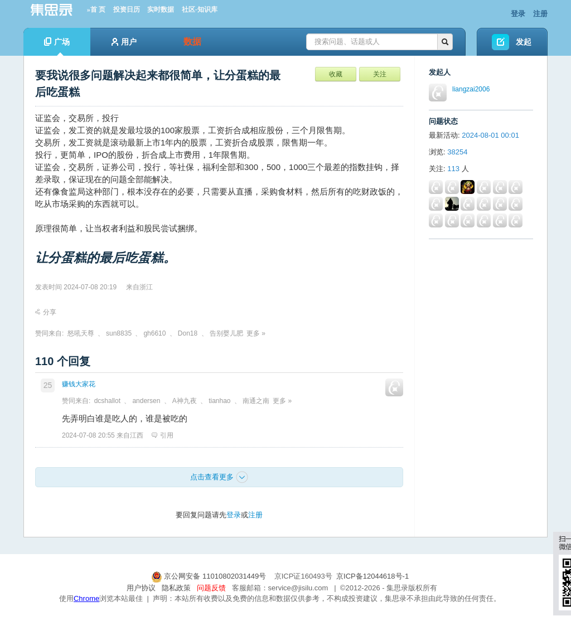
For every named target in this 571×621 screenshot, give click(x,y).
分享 (45, 312)
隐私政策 (176, 588)
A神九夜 (184, 401)
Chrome (86, 598)
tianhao (219, 401)
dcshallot (107, 401)
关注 (379, 74)
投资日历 (126, 9)
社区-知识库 (199, 9)
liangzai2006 (471, 89)
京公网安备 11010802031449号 (209, 576)
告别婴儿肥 (226, 333)
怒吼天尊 (80, 333)
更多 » (255, 333)
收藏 (335, 74)
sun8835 (119, 333)
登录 (518, 13)
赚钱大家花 (78, 384)
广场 (57, 46)
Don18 (187, 333)
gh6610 (154, 333)
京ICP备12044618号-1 (372, 576)
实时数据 (160, 9)
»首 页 (96, 9)
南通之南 (256, 401)
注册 (540, 13)
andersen (146, 401)
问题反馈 (211, 588)
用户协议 (141, 588)
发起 (523, 41)
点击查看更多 (219, 477)
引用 (162, 435)
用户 (124, 41)
